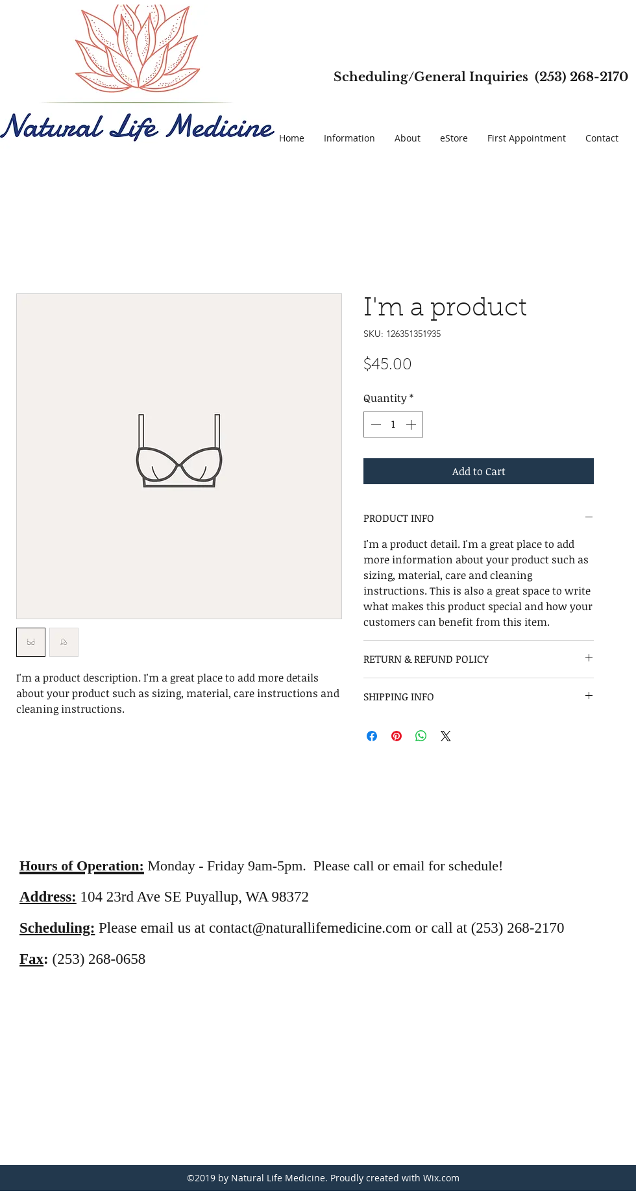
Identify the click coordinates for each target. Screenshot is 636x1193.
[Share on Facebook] (372, 736)
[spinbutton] (393, 424)
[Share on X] (446, 736)
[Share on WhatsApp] (421, 736)
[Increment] (412, 424)
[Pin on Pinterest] (396, 736)
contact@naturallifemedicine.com (310, 928)
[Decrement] (374, 424)
